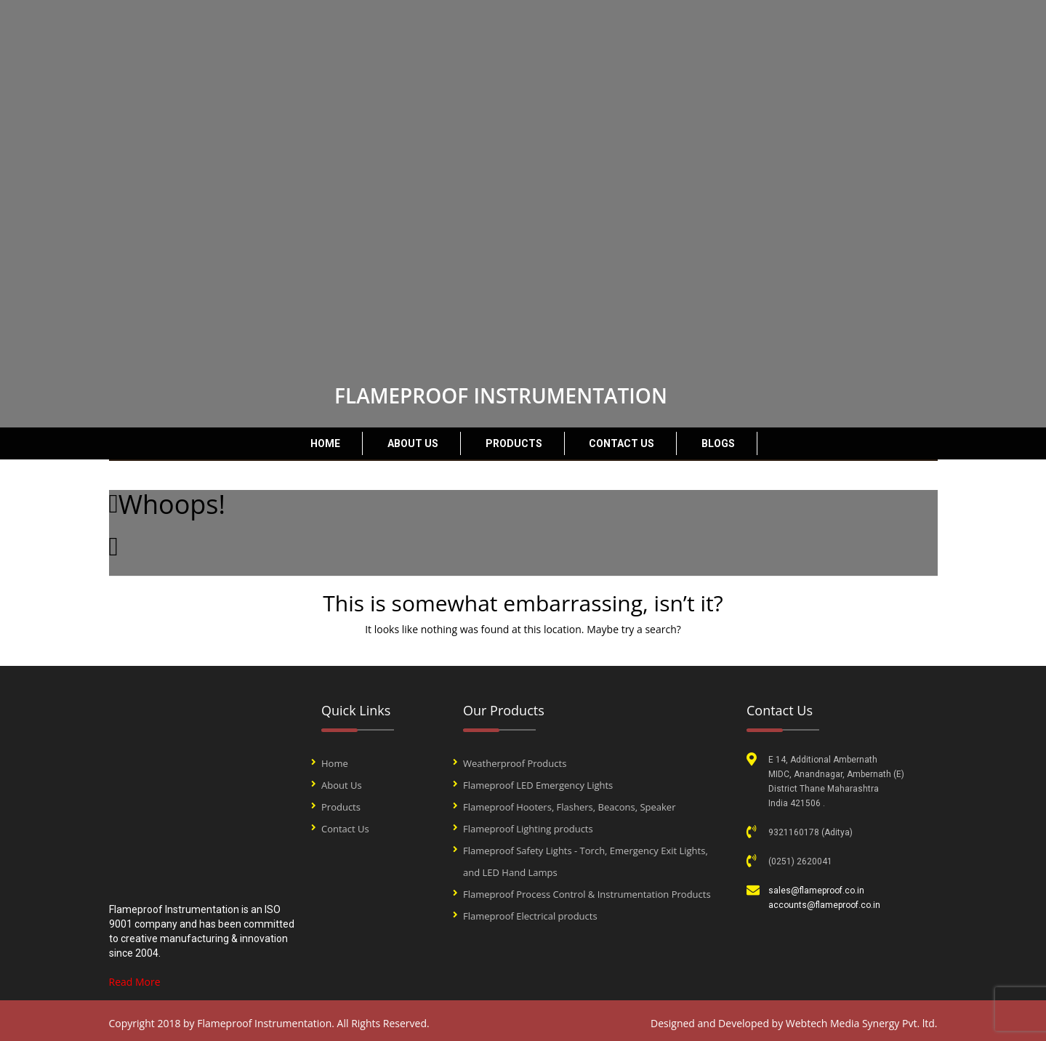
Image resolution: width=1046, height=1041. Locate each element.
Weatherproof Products (514, 763)
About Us (412, 443)
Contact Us (621, 443)
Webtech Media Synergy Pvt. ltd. (862, 1023)
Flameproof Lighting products (528, 828)
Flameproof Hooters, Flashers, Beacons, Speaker (569, 806)
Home (325, 443)
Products (514, 443)
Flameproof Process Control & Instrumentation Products (587, 894)
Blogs (718, 443)
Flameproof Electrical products (530, 916)
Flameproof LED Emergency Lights (538, 785)
